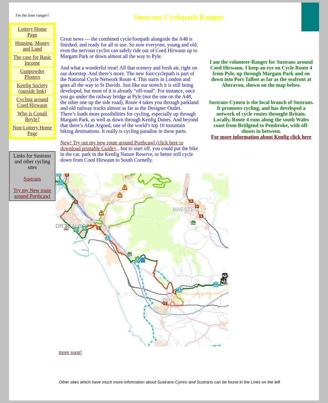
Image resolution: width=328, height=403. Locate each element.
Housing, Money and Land (32, 46)
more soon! (70, 352)
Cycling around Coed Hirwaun (32, 102)
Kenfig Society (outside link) (32, 88)
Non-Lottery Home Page (32, 130)
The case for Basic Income (32, 60)
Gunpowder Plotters (32, 74)
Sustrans (32, 178)
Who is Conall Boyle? (32, 116)
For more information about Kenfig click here (261, 137)
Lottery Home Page (32, 31)
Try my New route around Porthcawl (32, 193)
